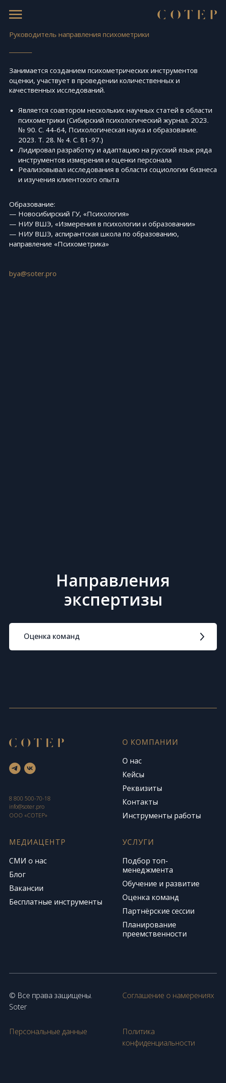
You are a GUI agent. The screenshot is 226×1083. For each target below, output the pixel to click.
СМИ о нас (28, 861)
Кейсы (133, 774)
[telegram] (15, 768)
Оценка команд (150, 897)
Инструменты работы (161, 816)
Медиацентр (37, 842)
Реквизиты (142, 788)
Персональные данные (48, 1031)
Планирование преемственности (154, 929)
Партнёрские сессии (158, 911)
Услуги (138, 842)
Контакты (140, 802)
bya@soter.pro (33, 273)
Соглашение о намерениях (168, 995)
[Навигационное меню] (15, 14)
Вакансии (26, 888)
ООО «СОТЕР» (28, 815)
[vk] (30, 768)
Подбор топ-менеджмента (147, 865)
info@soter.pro (26, 807)
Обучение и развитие (161, 884)
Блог (17, 874)
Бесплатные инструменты (55, 902)
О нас (132, 761)
